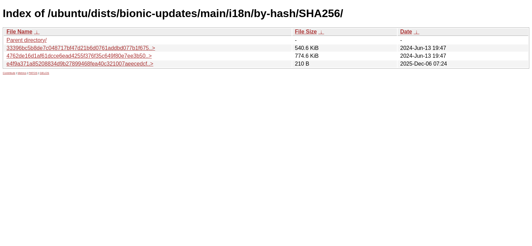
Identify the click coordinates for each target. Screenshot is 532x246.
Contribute (9, 72)
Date (406, 32)
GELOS (44, 72)
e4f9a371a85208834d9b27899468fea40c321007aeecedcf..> (79, 64)
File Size (306, 32)
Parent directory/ (26, 40)
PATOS (33, 72)
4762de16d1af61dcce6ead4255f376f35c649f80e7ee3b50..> (79, 56)
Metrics (21, 72)
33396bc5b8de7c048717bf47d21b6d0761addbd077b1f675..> (80, 48)
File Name (19, 32)
